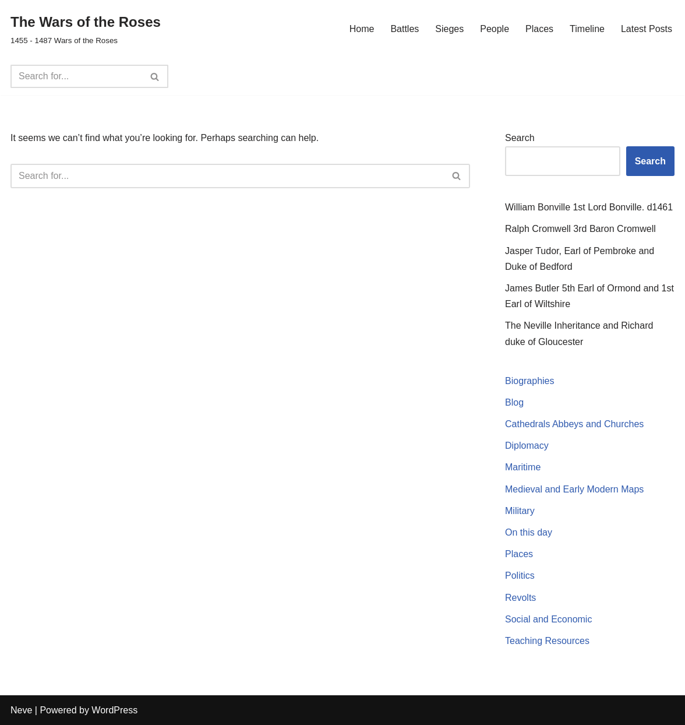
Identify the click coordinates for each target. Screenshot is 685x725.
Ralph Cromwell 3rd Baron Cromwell (580, 229)
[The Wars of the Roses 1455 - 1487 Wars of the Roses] (85, 28)
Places (539, 29)
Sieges (449, 29)
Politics (520, 575)
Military (520, 511)
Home (362, 29)
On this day (528, 532)
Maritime (523, 467)
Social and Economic (548, 619)
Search (520, 138)
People (494, 29)
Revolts (520, 598)
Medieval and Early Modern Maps (574, 489)
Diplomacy (527, 446)
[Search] (76, 76)
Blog (514, 402)
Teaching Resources (547, 641)
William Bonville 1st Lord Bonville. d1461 (589, 207)
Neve (21, 710)
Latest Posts (646, 29)
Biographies (530, 381)
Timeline (587, 29)
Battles (404, 29)
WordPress (114, 710)
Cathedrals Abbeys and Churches (574, 424)
